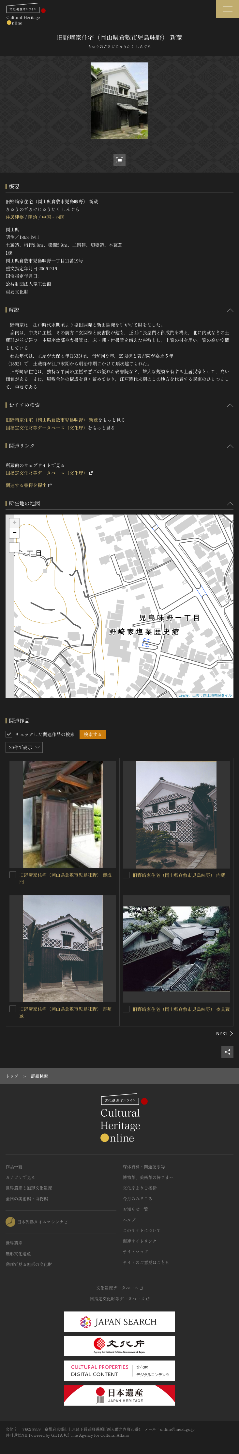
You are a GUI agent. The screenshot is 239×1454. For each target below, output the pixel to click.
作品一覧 (14, 1166)
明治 (32, 217)
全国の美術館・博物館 (27, 1198)
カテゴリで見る (20, 1177)
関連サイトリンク (140, 1241)
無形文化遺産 (18, 1253)
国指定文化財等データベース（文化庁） (47, 427)
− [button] (14, 533)
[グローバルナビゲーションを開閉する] (227, 9)
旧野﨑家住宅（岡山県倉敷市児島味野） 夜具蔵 (181, 1009)
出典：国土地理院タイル (212, 695)
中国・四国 (53, 217)
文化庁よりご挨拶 (140, 1188)
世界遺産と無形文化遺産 (29, 1188)
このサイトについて (142, 1230)
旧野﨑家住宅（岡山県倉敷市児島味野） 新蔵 (52, 419)
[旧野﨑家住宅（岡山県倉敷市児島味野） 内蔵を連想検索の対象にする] (126, 875)
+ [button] (14, 523)
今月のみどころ (138, 1198)
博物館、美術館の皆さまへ (148, 1177)
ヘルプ (129, 1220)
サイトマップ (135, 1251)
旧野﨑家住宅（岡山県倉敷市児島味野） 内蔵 (179, 875)
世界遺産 (14, 1243)
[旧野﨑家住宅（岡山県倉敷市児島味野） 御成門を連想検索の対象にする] (12, 874)
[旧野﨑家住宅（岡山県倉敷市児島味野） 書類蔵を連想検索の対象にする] (12, 1009)
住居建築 (15, 217)
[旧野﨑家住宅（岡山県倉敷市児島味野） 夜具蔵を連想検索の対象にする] (126, 1009)
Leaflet (184, 695)
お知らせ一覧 (135, 1209)
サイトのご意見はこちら (146, 1262)
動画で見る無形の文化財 (29, 1264)
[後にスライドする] (224, 1033)
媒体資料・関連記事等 (144, 1166)
